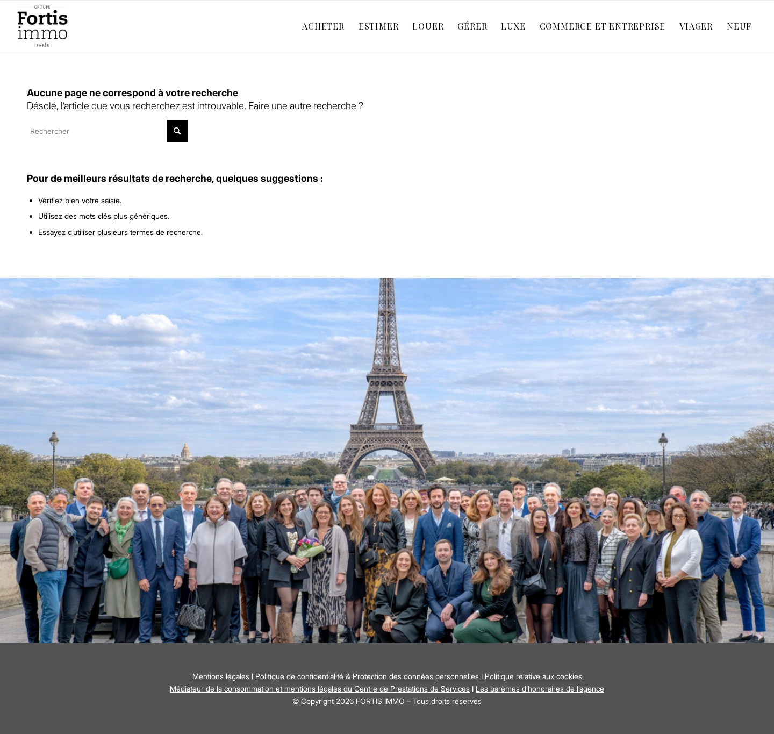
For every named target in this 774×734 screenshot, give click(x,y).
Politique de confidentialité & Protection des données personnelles (367, 676)
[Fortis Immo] (43, 26)
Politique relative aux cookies (533, 676)
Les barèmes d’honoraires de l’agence (540, 688)
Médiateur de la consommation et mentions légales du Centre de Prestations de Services (320, 688)
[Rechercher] (107, 131)
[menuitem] (323, 26)
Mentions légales (220, 676)
